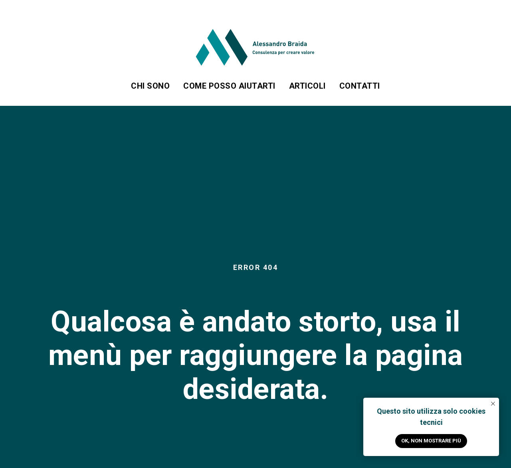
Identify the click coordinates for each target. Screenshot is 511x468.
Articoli (307, 86)
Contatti (359, 86)
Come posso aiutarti (229, 86)
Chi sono (150, 86)
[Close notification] (493, 404)
